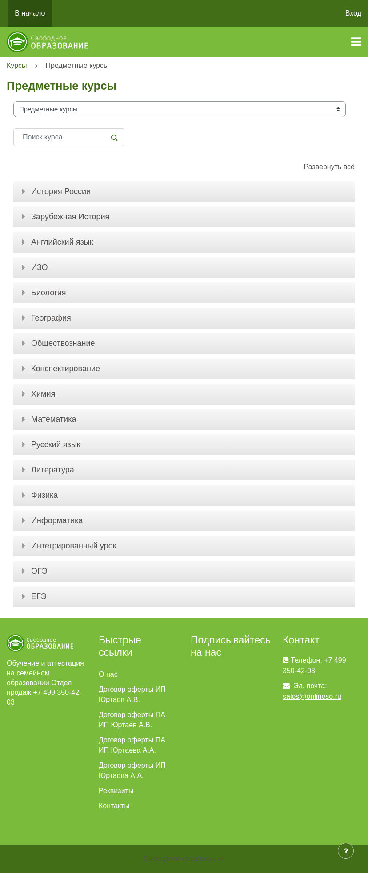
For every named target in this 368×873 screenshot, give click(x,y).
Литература (52, 469)
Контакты (114, 806)
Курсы (17, 65)
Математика (53, 419)
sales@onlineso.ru (312, 696)
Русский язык (55, 444)
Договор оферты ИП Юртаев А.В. (132, 694)
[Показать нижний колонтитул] (346, 851)
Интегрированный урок (73, 545)
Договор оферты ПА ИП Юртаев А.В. (132, 720)
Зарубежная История (70, 216)
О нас (108, 674)
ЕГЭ (39, 596)
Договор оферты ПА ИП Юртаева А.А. (132, 745)
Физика (44, 495)
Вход (353, 13)
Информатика (57, 520)
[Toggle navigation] (356, 42)
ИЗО (39, 267)
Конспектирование (65, 368)
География (51, 317)
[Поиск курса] (68, 137)
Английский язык (62, 242)
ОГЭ (39, 571)
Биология (48, 292)
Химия (43, 393)
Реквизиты (116, 790)
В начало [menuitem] (30, 13)
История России (61, 191)
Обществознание (63, 343)
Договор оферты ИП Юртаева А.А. (132, 770)
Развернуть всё (329, 167)
